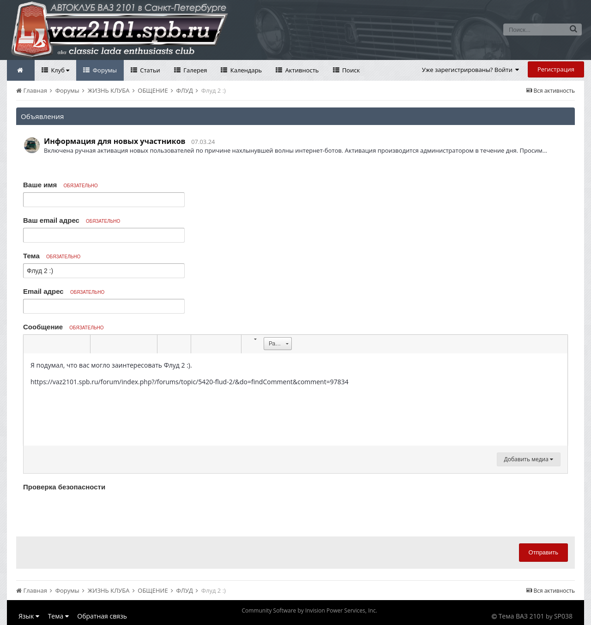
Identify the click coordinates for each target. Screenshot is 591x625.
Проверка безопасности (64, 487)
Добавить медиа (528, 459)
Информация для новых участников (115, 141)
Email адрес (63, 291)
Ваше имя (60, 185)
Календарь (245, 70)
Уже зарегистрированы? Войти (470, 69)
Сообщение (63, 327)
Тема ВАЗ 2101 (521, 616)
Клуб (59, 70)
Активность (301, 70)
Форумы (104, 70)
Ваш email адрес (71, 220)
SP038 (563, 616)
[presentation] (93, 512)
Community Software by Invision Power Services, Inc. (309, 610)
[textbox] (295, 399)
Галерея (194, 70)
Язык (28, 616)
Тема (51, 256)
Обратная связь (102, 616)
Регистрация (555, 69)
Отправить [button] (543, 552)
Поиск (350, 70)
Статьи (149, 70)
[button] (32, 344)
